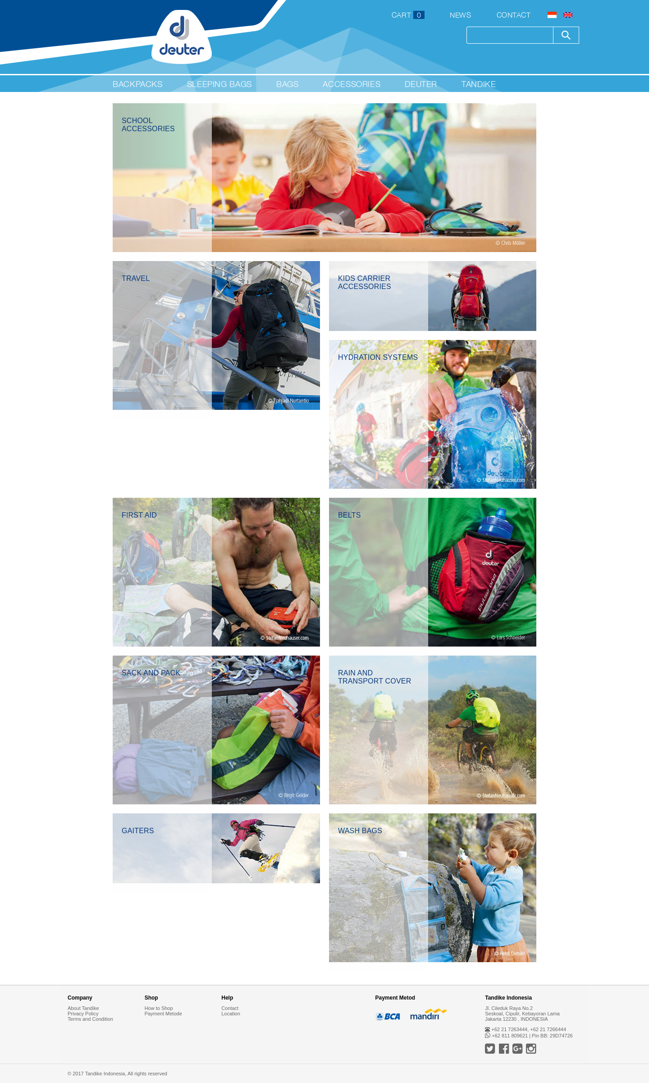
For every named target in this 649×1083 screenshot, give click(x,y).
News (460, 15)
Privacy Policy (83, 1013)
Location (230, 1013)
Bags (287, 84)
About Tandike (83, 1008)
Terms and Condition (90, 1019)
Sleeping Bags (219, 84)
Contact (514, 15)
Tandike (479, 84)
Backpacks (138, 84)
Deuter (421, 84)
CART (408, 15)
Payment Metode (163, 1013)
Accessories (351, 84)
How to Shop (159, 1008)
